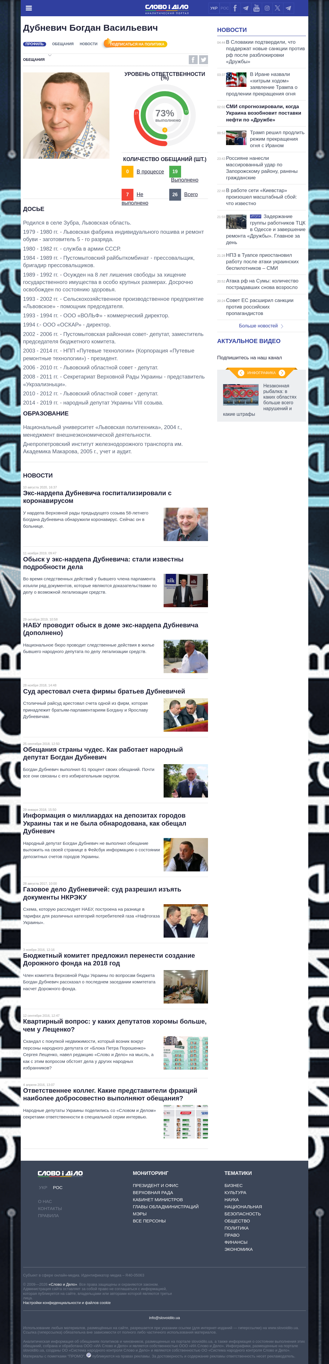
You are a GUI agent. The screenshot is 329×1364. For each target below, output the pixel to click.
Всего (191, 194)
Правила (48, 1215)
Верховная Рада (153, 1192)
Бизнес (234, 1185)
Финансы (236, 1242)
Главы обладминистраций (166, 1206)
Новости (88, 44)
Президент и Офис (155, 1185)
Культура (235, 1192)
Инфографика (261, 373)
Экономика (239, 1249)
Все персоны (149, 1220)
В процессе (150, 172)
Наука (232, 1199)
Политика (237, 1227)
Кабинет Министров (158, 1199)
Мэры (140, 1213)
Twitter (203, 59)
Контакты (50, 1208)
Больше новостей (261, 325)
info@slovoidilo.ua (164, 1318)
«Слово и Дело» (63, 1284)
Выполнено (185, 180)
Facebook (193, 59)
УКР (214, 8)
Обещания (63, 44)
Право (232, 1235)
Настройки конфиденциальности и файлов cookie (67, 1302)
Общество (237, 1220)
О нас (45, 1201)
